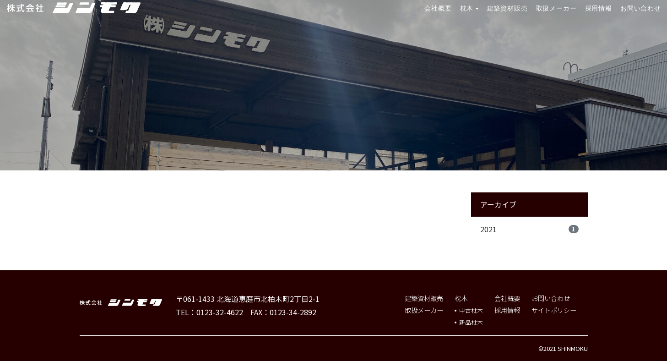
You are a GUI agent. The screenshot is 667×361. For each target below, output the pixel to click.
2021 (529, 229)
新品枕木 (471, 322)
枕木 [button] (467, 8)
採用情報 (599, 8)
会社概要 (438, 8)
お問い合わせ (640, 8)
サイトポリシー (553, 310)
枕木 (461, 298)
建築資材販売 (507, 8)
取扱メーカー (556, 8)
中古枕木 (471, 310)
